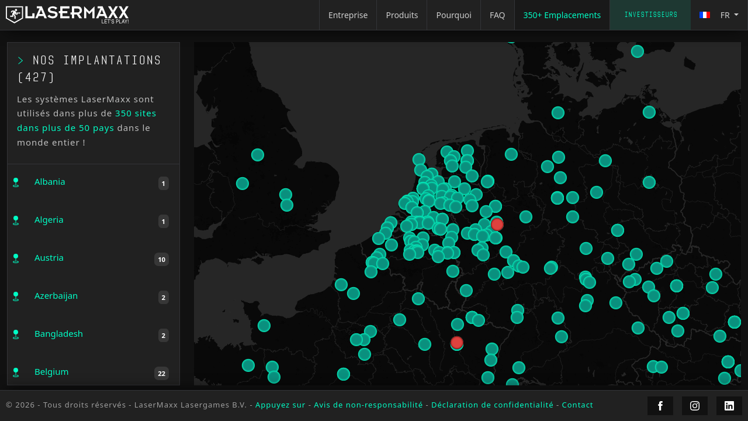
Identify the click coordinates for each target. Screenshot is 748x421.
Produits (402, 14)
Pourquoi (453, 14)
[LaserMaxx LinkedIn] (729, 405)
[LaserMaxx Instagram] (695, 405)
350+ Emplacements (562, 14)
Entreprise (348, 14)
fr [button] (715, 14)
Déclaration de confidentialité (492, 404)
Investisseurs (650, 14)
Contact (578, 404)
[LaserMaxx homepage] (67, 15)
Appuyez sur (280, 404)
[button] (447, 253)
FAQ (497, 14)
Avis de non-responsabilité (368, 404)
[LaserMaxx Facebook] (660, 405)
